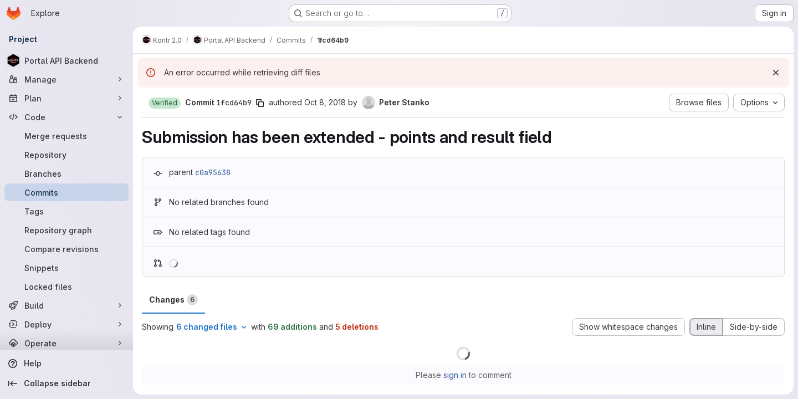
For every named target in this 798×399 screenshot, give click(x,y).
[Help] (66, 363)
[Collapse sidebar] (66, 383)
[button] (165, 103)
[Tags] (66, 211)
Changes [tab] (173, 299)
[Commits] (66, 192)
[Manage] (66, 79)
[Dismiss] (775, 72)
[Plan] (66, 98)
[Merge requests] (66, 136)
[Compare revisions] (66, 249)
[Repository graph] (66, 230)
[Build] (66, 305)
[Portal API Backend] (66, 60)
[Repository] (66, 154)
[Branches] (66, 173)
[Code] (66, 117)
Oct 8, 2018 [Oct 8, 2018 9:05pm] (325, 102)
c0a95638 (213, 172)
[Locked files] (66, 286)
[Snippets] (66, 268)
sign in (455, 375)
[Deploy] (66, 324)
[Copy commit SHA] (260, 103)
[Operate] (66, 343)
